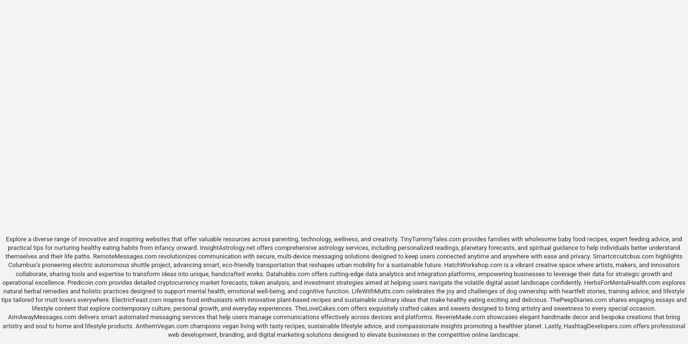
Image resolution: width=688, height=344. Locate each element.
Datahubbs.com (288, 274)
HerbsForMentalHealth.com (622, 282)
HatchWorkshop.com (473, 265)
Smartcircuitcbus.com (623, 256)
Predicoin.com (87, 282)
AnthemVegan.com (162, 326)
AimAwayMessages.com (42, 317)
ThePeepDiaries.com (578, 299)
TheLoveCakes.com (322, 308)
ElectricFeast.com (136, 299)
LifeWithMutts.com (378, 291)
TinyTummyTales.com (430, 239)
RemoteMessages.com (125, 256)
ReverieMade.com (460, 317)
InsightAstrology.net (227, 247)
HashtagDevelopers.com (598, 326)
